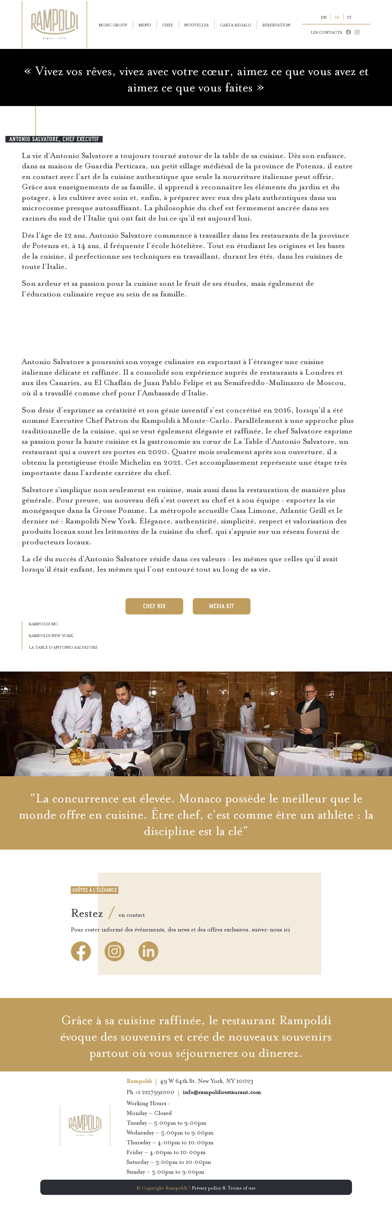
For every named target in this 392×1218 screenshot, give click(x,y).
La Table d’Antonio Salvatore (63, 647)
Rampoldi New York (51, 635)
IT (349, 17)
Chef (167, 24)
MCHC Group (113, 24)
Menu (145, 24)
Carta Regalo (235, 24)
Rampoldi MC (43, 623)
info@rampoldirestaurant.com (222, 1092)
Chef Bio (154, 606)
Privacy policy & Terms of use (224, 1187)
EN (324, 17)
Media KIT (221, 606)
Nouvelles (196, 24)
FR (337, 17)
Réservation (276, 24)
